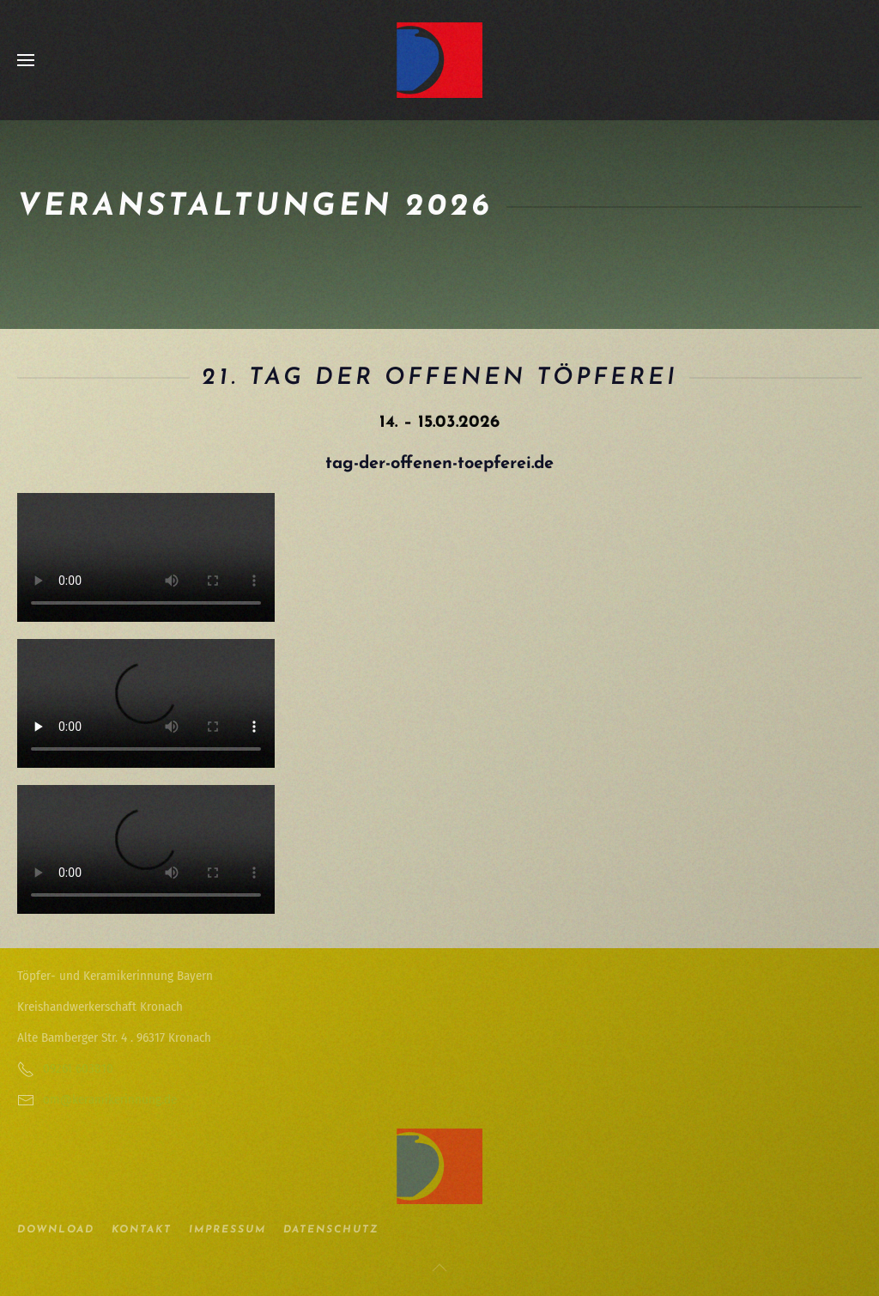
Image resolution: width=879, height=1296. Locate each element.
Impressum (227, 1230)
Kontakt (142, 1230)
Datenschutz (331, 1230)
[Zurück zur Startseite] (439, 60)
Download (55, 1230)
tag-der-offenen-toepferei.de (439, 463)
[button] (25, 60)
